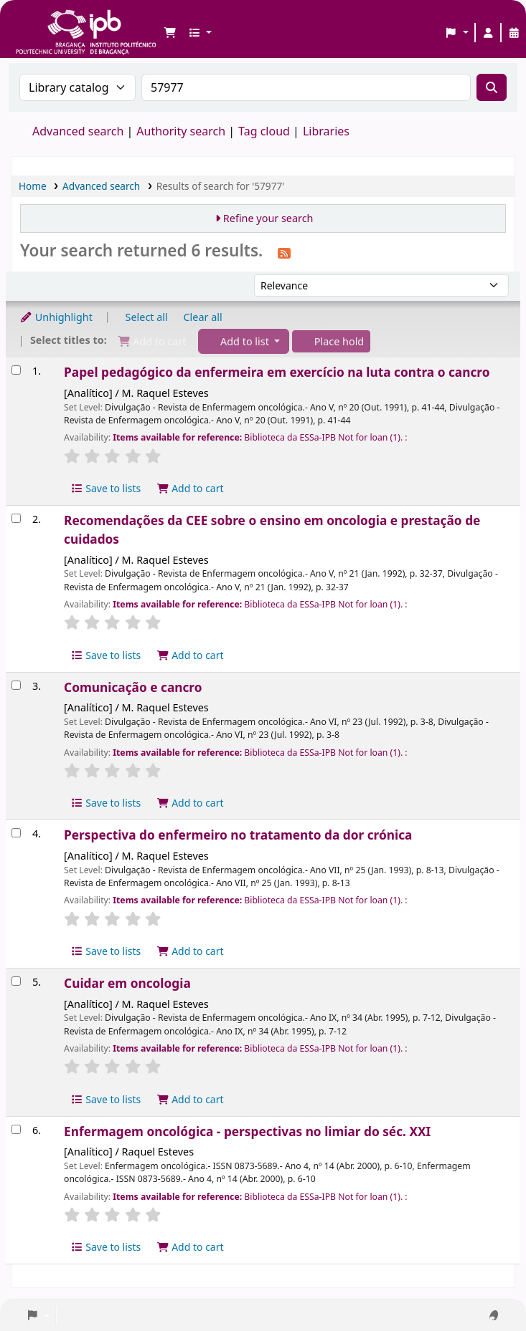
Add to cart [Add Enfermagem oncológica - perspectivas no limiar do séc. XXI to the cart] (190, 1247)
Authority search (180, 131)
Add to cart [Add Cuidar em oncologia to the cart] (190, 1099)
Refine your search (268, 218)
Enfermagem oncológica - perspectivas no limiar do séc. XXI (247, 1131)
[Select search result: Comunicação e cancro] (16, 685)
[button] (170, 33)
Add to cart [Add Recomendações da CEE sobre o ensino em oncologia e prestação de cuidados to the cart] (190, 655)
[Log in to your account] (488, 33)
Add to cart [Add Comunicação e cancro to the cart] (190, 802)
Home (33, 186)
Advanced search (77, 131)
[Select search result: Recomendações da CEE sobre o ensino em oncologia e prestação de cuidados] (16, 518)
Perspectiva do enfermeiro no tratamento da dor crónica (238, 835)
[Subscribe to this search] (284, 252)
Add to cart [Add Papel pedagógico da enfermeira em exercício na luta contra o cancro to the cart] (190, 488)
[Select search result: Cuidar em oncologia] (16, 981)
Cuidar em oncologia (127, 983)
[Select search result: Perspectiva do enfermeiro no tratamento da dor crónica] (16, 832)
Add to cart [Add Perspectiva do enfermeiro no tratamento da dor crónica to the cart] (190, 951)
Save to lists (105, 488)
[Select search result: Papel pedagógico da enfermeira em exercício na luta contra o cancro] (16, 370)
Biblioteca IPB (50, 21)
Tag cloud (264, 131)
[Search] (491, 87)
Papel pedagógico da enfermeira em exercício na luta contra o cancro (276, 372)
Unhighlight (56, 317)
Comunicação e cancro (133, 687)
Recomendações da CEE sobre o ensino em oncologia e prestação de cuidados (272, 529)
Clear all (203, 317)
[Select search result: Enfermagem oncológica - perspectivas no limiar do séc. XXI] (16, 1129)
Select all (147, 317)
